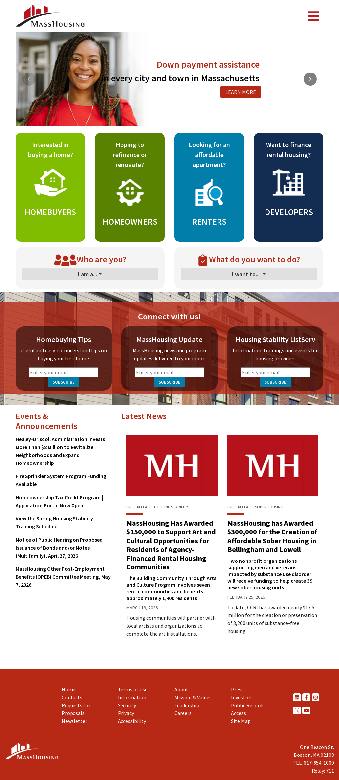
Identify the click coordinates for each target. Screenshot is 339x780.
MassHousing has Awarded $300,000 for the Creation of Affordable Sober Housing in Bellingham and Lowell (272, 536)
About (181, 689)
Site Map (241, 721)
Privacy (126, 713)
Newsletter (74, 721)
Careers (183, 713)
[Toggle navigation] (313, 16)
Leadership (186, 705)
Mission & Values (193, 697)
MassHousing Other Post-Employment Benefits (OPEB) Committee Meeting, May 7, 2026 (63, 576)
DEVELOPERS (289, 211)
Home (68, 689)
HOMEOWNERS (130, 221)
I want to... (246, 274)
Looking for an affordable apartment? (209, 154)
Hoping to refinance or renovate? (130, 154)
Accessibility (132, 721)
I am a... (87, 274)
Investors (242, 697)
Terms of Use (133, 689)
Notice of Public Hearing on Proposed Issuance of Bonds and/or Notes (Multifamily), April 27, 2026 (59, 547)
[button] (160, 119)
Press (237, 689)
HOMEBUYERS (50, 211)
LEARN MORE (240, 92)
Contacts (72, 697)
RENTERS (209, 221)
